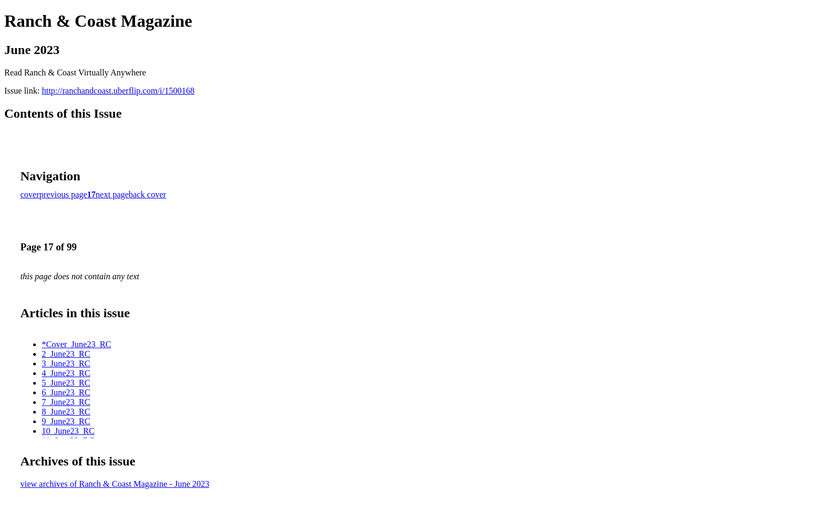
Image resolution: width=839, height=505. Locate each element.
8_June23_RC (66, 411)
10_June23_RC (68, 430)
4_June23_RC (66, 373)
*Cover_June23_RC (76, 344)
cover (30, 194)
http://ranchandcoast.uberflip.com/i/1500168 (118, 90)
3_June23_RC (66, 363)
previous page (63, 194)
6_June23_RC (66, 392)
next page (112, 194)
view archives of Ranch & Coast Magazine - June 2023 (114, 483)
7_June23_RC (66, 402)
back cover (147, 194)
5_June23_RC (66, 382)
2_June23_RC (66, 353)
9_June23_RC (66, 421)
